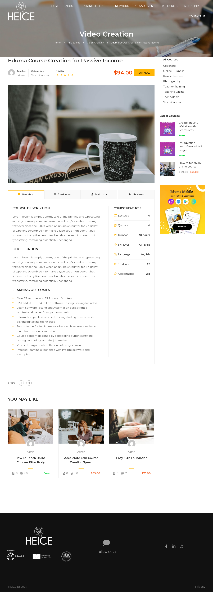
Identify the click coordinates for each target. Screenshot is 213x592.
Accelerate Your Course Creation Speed (81, 465)
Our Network (118, 6)
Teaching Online (173, 96)
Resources (170, 6)
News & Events (145, 6)
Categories (37, 76)
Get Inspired (193, 6)
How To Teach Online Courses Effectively (31, 465)
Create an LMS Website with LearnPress (188, 131)
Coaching (169, 70)
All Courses (74, 47)
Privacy (200, 583)
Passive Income (173, 81)
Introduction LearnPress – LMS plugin (190, 151)
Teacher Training (174, 91)
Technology (171, 102)
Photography (171, 86)
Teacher (21, 76)
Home (55, 6)
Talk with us (106, 548)
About (69, 6)
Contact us (197, 16)
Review (60, 76)
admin (30, 456)
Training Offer (91, 6)
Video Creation (95, 47)
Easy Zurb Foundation (131, 463)
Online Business (173, 76)
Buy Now (144, 77)
